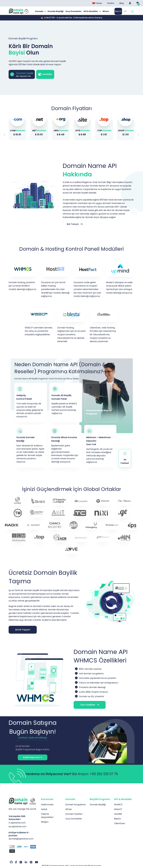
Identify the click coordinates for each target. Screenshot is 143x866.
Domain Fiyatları (74, 817)
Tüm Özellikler (88, 708)
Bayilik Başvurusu (32, 761)
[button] (139, 138)
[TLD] (126, 13)
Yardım (110, 3)
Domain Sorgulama (75, 808)
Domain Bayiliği (57, 13)
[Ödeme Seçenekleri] (23, 852)
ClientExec (119, 827)
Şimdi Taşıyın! (22, 633)
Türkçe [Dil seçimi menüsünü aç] (97, 3)
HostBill (118, 817)
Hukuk (44, 812)
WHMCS (118, 808)
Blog (121, 3)
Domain (42, 13)
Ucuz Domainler (73, 13)
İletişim (44, 825)
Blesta (117, 822)
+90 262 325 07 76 (104, 777)
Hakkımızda (47, 808)
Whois (103, 13)
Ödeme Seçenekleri (47, 819)
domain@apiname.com (21, 842)
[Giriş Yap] (130, 3)
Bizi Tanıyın (74, 227)
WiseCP (118, 812)
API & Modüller (90, 13)
